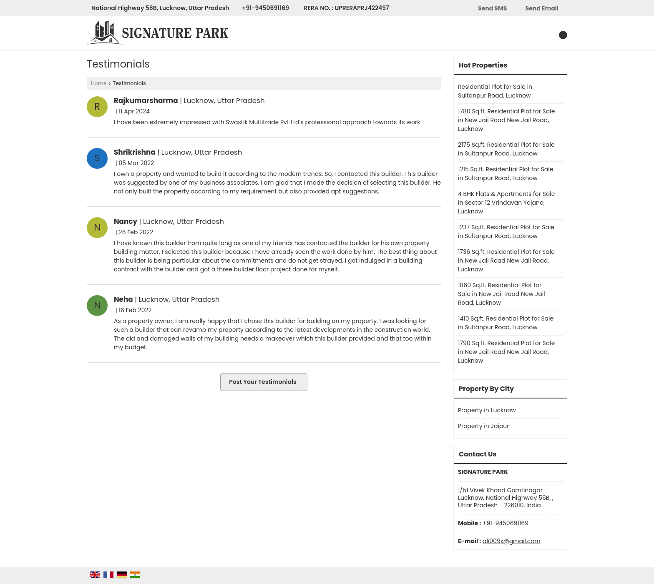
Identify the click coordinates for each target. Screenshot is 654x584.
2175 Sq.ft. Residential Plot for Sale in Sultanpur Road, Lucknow (506, 149)
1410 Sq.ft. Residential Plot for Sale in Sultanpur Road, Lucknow (505, 322)
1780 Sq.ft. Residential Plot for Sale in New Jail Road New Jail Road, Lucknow (506, 120)
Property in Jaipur (483, 426)
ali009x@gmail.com (512, 541)
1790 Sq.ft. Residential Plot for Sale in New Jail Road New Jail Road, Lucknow (506, 352)
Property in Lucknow (487, 410)
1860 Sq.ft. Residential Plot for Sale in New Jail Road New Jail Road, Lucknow (501, 294)
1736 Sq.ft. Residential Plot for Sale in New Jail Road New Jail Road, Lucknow (506, 260)
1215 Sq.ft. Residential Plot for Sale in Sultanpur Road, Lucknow (505, 173)
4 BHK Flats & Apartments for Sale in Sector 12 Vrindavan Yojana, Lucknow (506, 203)
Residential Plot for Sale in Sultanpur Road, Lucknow (495, 91)
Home (99, 83)
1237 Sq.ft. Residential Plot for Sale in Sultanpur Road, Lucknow (506, 231)
